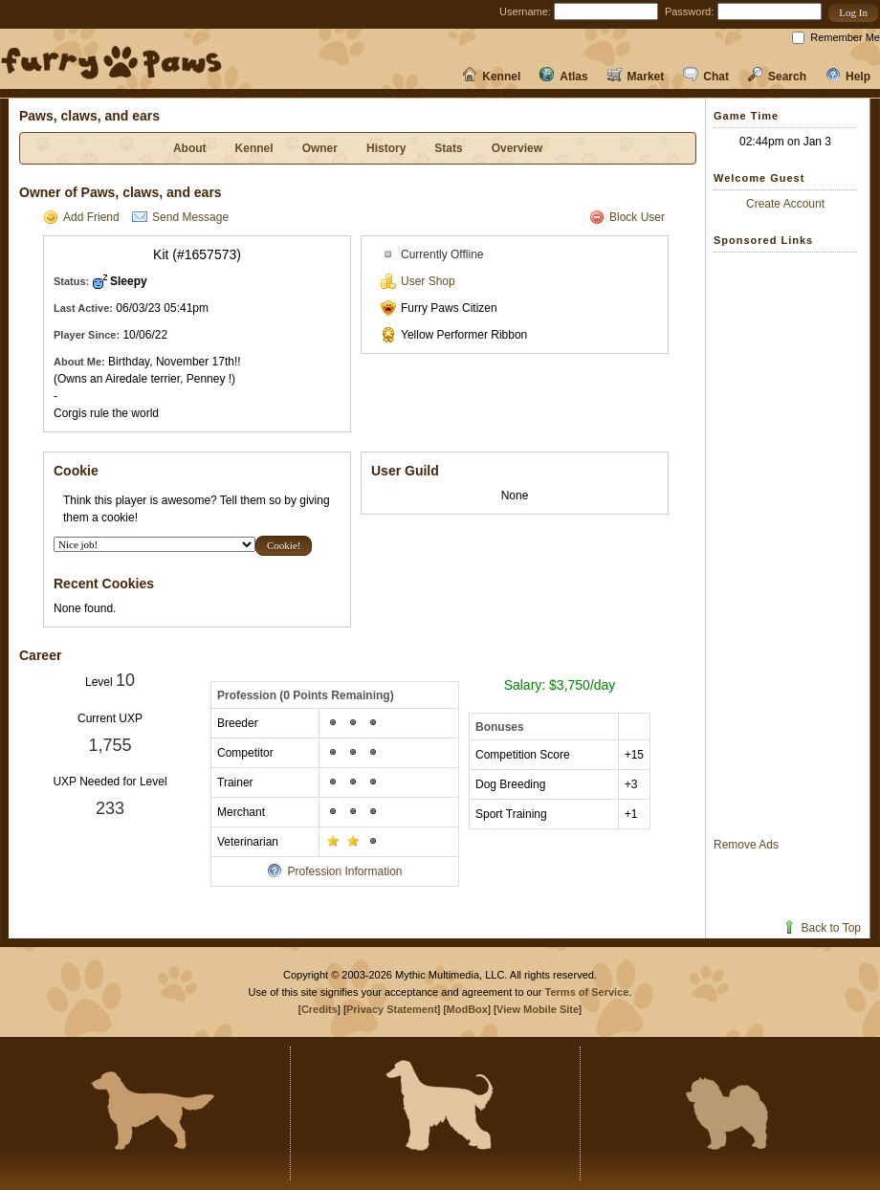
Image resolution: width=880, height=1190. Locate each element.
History (386, 148)
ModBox (467, 1009)
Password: (689, 11)
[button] (853, 13)
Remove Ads (746, 844)
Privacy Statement (391, 1009)
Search (777, 76)
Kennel (491, 76)
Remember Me (845, 37)
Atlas (563, 76)
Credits (319, 1009)
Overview (517, 148)
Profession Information (334, 871)
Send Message (180, 217)
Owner (320, 148)
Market (636, 76)
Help (847, 76)
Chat (706, 76)
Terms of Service (587, 992)
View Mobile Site (537, 1009)
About (190, 148)
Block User (627, 217)
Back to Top (821, 928)
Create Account (785, 203)
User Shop (418, 281)
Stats (448, 148)
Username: (525, 11)
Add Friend (81, 217)
